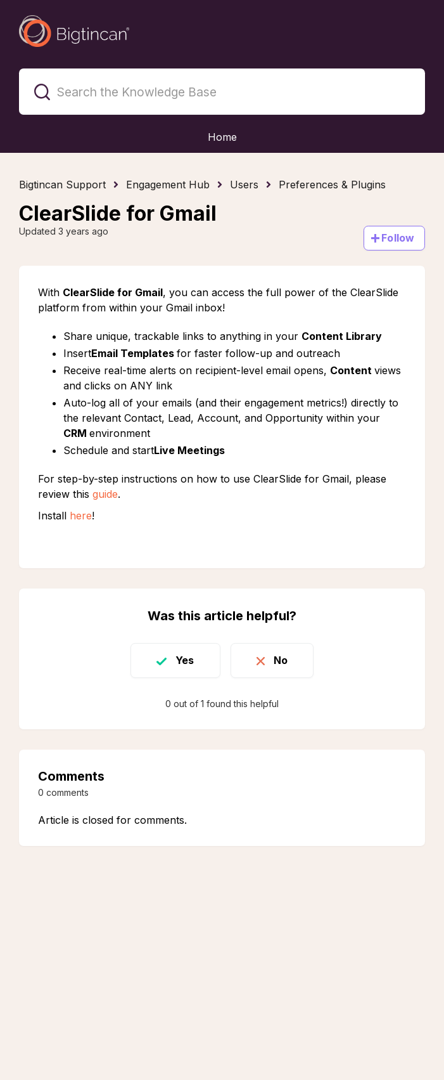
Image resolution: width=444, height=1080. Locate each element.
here (81, 515)
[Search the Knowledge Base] (222, 91)
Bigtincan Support (62, 184)
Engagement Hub (168, 184)
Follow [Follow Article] (397, 237)
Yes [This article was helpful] (184, 660)
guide (105, 494)
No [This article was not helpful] (281, 660)
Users (244, 184)
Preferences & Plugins (332, 184)
